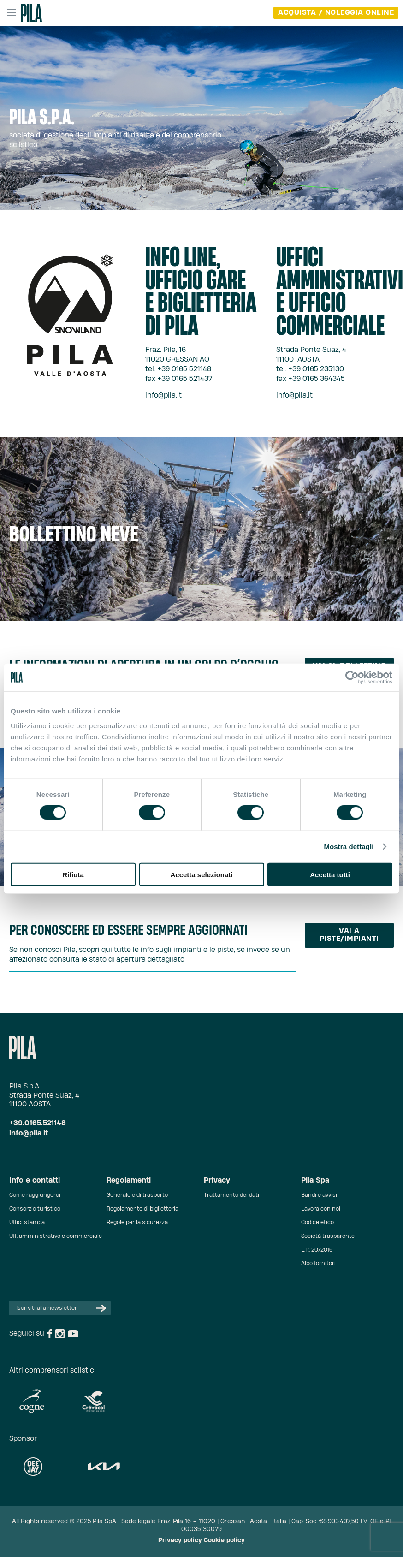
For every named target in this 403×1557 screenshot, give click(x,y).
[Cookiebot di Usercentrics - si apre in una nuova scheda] (352, 677)
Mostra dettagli (348, 846)
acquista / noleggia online (336, 12)
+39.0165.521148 (37, 1123)
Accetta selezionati (201, 874)
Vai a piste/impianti (349, 934)
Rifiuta (73, 874)
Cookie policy (224, 1541)
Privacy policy (180, 1541)
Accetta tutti (330, 874)
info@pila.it (163, 395)
